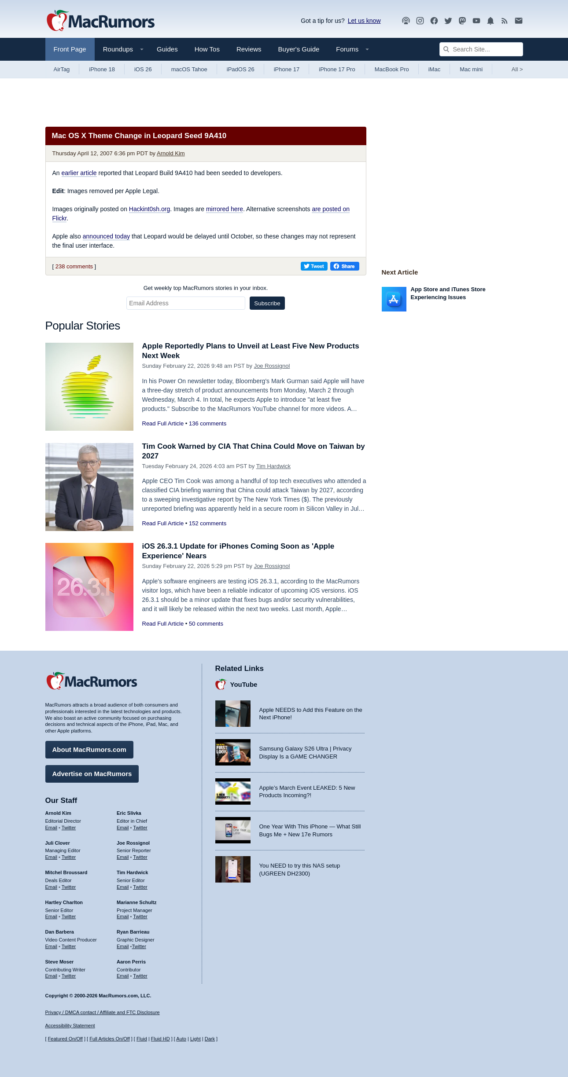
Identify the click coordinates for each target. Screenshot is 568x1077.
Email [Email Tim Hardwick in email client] (123, 887)
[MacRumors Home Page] (100, 21)
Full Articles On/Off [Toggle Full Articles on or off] (109, 1038)
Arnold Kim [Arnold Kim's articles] (58, 813)
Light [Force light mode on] (195, 1038)
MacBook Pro (392, 69)
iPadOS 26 (240, 69)
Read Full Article (163, 423)
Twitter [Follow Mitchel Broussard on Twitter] (69, 887)
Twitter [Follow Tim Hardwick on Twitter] (140, 887)
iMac (434, 69)
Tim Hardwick (273, 466)
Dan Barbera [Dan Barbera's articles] (59, 931)
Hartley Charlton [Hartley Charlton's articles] (64, 902)
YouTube (244, 684)
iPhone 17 (287, 69)
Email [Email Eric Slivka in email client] (123, 827)
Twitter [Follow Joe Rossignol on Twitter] (140, 857)
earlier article (79, 172)
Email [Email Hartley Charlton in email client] (51, 916)
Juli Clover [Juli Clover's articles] (57, 843)
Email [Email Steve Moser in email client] (51, 975)
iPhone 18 (102, 69)
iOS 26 (143, 69)
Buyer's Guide (299, 49)
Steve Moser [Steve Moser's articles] (59, 961)
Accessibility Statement (70, 1025)
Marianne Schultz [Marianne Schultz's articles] (136, 902)
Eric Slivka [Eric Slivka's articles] (129, 813)
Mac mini (471, 69)
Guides (167, 49)
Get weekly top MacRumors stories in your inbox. (206, 288)
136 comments (207, 423)
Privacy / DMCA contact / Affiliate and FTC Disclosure (102, 1012)
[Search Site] (481, 49)
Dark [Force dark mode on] (210, 1038)
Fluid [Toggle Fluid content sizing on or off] (141, 1038)
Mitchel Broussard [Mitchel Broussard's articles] (66, 872)
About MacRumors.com (89, 749)
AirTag (62, 69)
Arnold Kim (171, 153)
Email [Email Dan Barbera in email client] (51, 946)
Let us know (364, 20)
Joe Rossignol (272, 366)
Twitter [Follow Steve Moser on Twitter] (69, 975)
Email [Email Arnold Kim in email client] (51, 827)
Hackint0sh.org (149, 208)
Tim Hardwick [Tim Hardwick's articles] (132, 872)
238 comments (74, 266)
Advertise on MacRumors (92, 773)
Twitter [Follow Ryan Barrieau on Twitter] (139, 946)
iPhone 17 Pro (337, 69)
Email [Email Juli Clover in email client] (51, 857)
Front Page (70, 49)
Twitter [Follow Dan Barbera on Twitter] (69, 946)
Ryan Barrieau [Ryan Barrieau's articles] (133, 931)
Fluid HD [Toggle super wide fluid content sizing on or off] (160, 1038)
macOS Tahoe (189, 69)
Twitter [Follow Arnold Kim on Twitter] (69, 827)
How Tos (207, 49)
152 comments (207, 523)
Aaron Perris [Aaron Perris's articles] (131, 961)
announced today (106, 236)
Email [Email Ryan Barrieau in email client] (123, 946)
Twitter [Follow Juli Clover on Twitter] (69, 857)
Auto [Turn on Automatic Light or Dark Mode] (181, 1038)
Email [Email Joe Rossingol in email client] (123, 857)
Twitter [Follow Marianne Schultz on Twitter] (140, 916)
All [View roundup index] (517, 69)
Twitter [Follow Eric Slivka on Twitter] (140, 827)
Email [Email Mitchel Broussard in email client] (51, 887)
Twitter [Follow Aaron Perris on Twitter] (140, 975)
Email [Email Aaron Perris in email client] (123, 975)
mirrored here (224, 208)
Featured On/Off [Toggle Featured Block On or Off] (65, 1038)
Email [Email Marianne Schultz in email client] (123, 916)
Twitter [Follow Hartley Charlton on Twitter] (69, 916)
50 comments (206, 623)
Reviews (249, 49)
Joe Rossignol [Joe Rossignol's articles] (133, 843)
